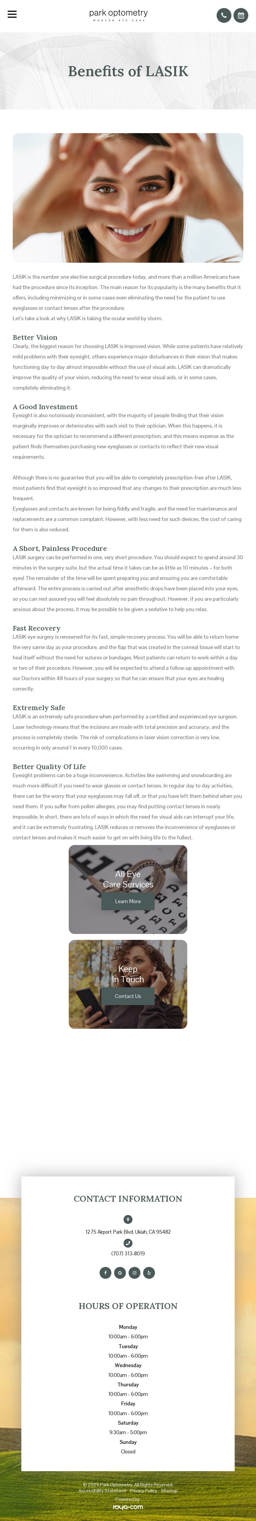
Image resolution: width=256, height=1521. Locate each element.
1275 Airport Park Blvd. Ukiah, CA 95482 (128, 1232)
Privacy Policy (143, 1490)
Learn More (128, 901)
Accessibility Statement (102, 1490)
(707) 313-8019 (128, 1254)
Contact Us (128, 996)
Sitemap (169, 1490)
